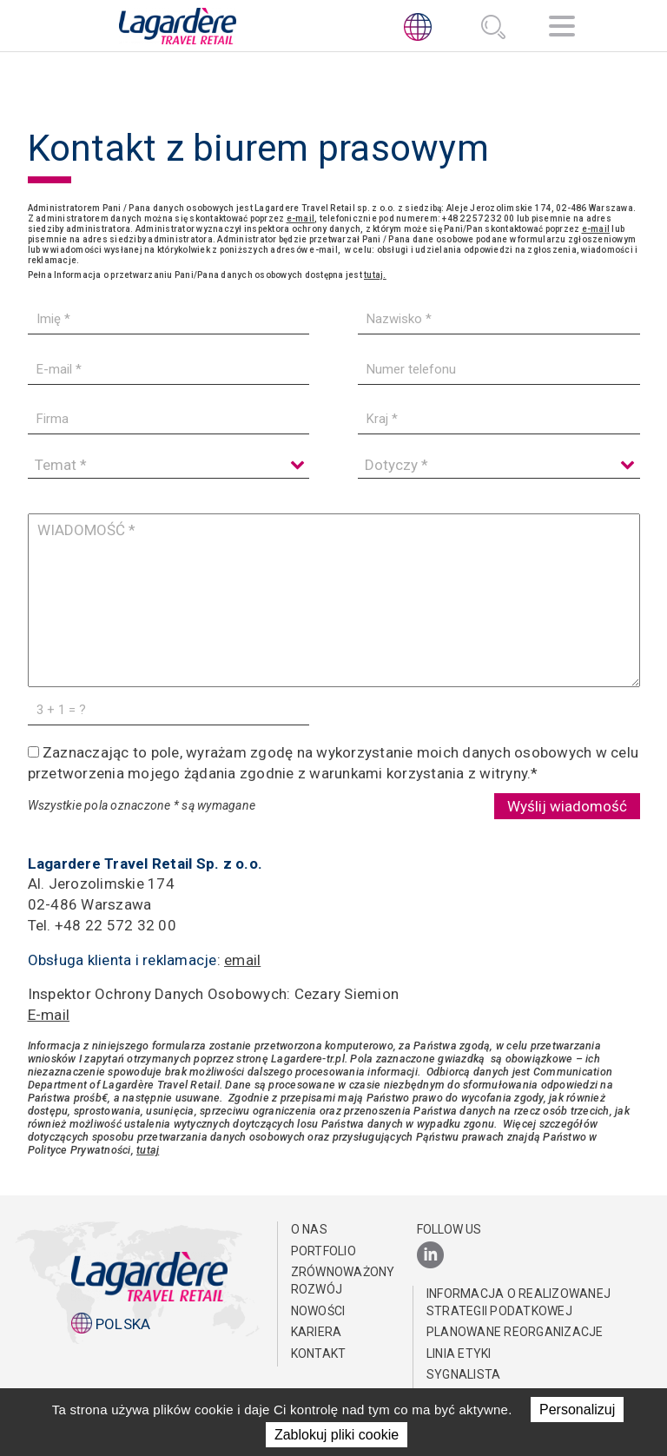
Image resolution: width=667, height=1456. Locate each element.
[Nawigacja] (562, 29)
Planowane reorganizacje (515, 1330)
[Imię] (168, 319)
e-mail (301, 218)
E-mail (49, 1013)
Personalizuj (577, 1409)
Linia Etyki (459, 1352)
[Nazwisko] (498, 319)
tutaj (147, 1148)
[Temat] (168, 465)
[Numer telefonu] (498, 369)
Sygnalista (463, 1373)
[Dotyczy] (498, 465)
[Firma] (168, 419)
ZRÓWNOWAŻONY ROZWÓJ (338, 1278)
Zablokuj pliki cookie (336, 1434)
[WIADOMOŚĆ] (334, 600)
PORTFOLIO (323, 1249)
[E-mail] (168, 369)
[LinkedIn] (430, 1254)
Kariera (316, 1330)
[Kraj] (498, 419)
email (242, 959)
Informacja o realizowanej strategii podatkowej (518, 1300)
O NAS (309, 1227)
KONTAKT (319, 1352)
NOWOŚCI (318, 1309)
